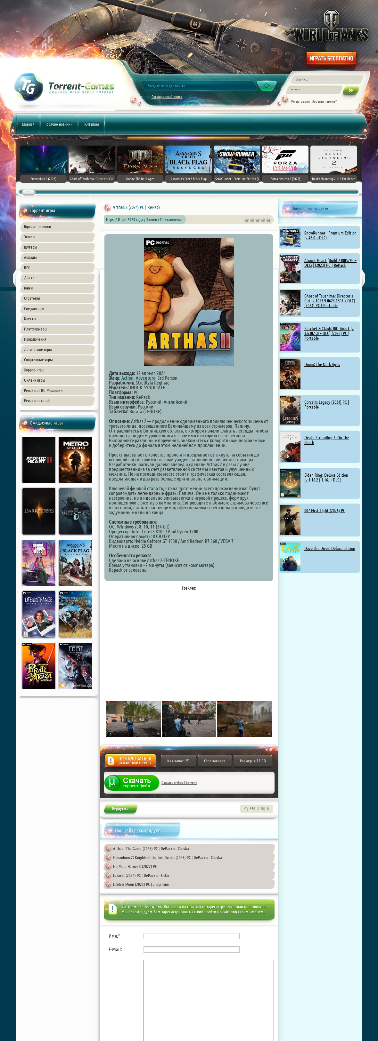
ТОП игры (91, 124)
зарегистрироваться (178, 911)
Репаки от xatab (37, 400)
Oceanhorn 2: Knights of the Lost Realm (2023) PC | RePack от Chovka (167, 857)
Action (127, 378)
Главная (28, 124)
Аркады (30, 257)
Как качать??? (178, 761)
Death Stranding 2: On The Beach (326, 440)
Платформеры (35, 329)
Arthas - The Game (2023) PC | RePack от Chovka (151, 848)
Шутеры (30, 247)
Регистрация (300, 101)
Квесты (30, 318)
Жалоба (130, 762)
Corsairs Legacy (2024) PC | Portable (326, 404)
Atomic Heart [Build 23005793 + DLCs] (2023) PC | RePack (330, 263)
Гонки (28, 288)
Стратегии (32, 298)
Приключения (35, 339)
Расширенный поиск (167, 96)
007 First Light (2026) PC (324, 510)
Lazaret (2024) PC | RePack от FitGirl (141, 875)
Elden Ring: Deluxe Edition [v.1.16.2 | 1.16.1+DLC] (326, 477)
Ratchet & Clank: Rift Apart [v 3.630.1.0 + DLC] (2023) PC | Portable (329, 333)
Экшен (29, 236)
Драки (29, 277)
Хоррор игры (34, 370)
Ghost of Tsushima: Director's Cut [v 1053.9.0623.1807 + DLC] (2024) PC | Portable (329, 300)
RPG (27, 267)
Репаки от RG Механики (43, 390)
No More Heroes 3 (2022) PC (135, 866)
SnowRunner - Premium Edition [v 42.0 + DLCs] (330, 235)
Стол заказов (214, 761)
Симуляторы (34, 308)
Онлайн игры (34, 380)
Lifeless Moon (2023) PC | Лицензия (141, 884)
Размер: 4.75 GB (253, 761)
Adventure (145, 378)
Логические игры (38, 349)
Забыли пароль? (324, 101)
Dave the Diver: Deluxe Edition (329, 548)
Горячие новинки (58, 124)
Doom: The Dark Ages (322, 364)
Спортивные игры (38, 359)
